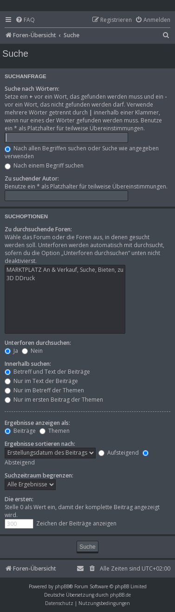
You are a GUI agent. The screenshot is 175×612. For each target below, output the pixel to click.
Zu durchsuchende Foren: (38, 229)
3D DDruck (65, 278)
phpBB (62, 586)
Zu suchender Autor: (32, 178)
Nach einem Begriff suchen (44, 165)
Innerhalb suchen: (28, 364)
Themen (54, 431)
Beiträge (20, 431)
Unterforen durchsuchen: (38, 343)
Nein (32, 351)
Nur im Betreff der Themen (44, 390)
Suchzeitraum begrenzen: (39, 475)
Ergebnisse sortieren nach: (40, 444)
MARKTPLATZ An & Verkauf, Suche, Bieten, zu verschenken (65, 270)
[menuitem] (25, 20)
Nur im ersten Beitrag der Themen (54, 400)
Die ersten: (19, 499)
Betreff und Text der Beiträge (47, 372)
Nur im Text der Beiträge (41, 381)
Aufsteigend (118, 453)
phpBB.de (120, 595)
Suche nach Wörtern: (32, 89)
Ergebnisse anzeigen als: (37, 423)
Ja (11, 351)
